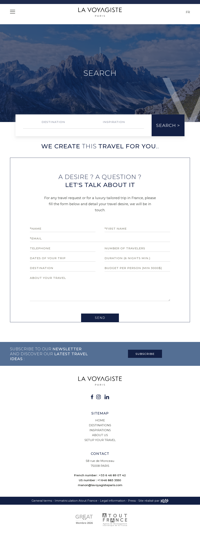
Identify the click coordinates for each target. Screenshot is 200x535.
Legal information (112, 500)
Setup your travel (100, 440)
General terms (42, 500)
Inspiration (114, 121)
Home (100, 420)
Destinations (100, 425)
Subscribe (145, 354)
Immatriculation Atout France (76, 500)
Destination (53, 121)
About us (100, 435)
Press (132, 500)
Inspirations (100, 430)
